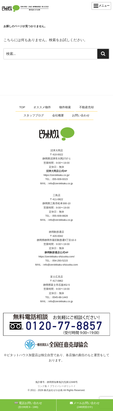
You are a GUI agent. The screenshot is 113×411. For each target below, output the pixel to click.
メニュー (101, 6)
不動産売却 (86, 107)
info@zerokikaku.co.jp (61, 183)
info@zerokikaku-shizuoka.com (60, 264)
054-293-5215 (60, 260)
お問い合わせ (81, 115)
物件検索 (65, 107)
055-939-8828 (60, 215)
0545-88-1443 (60, 297)
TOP (22, 107)
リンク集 (42, 386)
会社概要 (58, 115)
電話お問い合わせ (28, 404)
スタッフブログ (33, 115)
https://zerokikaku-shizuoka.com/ (56, 256)
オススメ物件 (42, 107)
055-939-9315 (60, 179)
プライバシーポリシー (61, 386)
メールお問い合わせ (85, 404)
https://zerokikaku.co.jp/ (56, 175)
